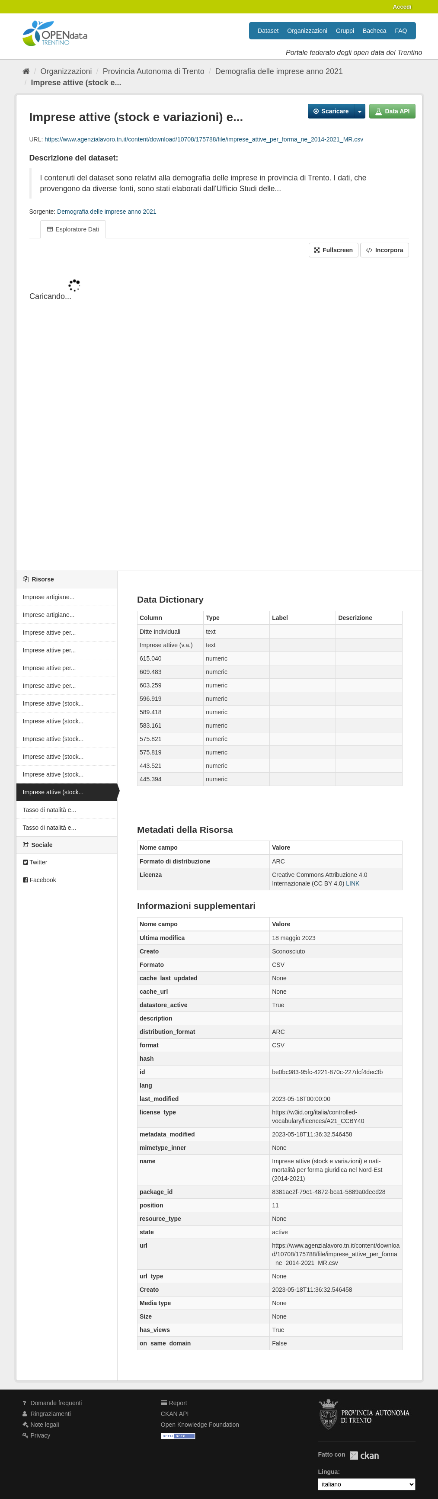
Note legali (40, 1424)
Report (174, 1402)
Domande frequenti (52, 1402)
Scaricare (331, 111)
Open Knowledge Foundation (200, 1424)
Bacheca (374, 30)
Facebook (39, 879)
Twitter (35, 862)
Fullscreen (333, 250)
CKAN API (175, 1413)
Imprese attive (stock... (53, 703)
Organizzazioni (307, 30)
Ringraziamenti (46, 1413)
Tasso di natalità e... (50, 809)
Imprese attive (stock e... (76, 82)
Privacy (36, 1435)
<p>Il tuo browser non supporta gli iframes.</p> (219, 414)
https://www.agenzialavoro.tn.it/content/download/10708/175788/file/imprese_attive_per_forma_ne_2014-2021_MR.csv (204, 139)
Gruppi (345, 30)
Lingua (328, 1471)
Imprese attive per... (49, 632)
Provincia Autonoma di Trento (154, 71)
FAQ (401, 30)
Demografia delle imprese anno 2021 (279, 71)
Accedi (402, 6)
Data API (392, 111)
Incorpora (384, 250)
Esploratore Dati (73, 229)
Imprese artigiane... (49, 597)
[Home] (26, 71)
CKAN (364, 1455)
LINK (352, 883)
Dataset (268, 30)
